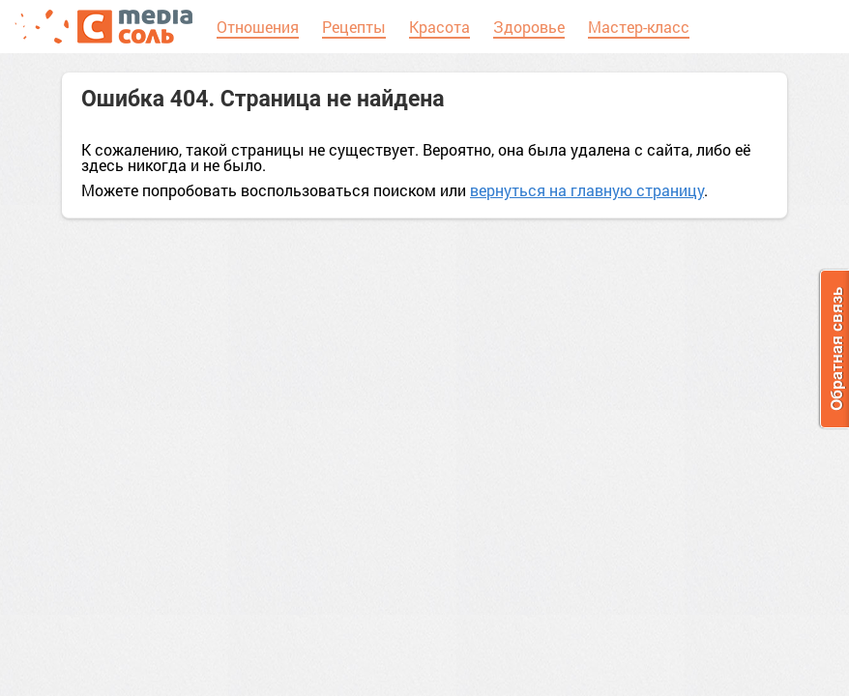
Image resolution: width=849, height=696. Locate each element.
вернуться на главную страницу (587, 190)
